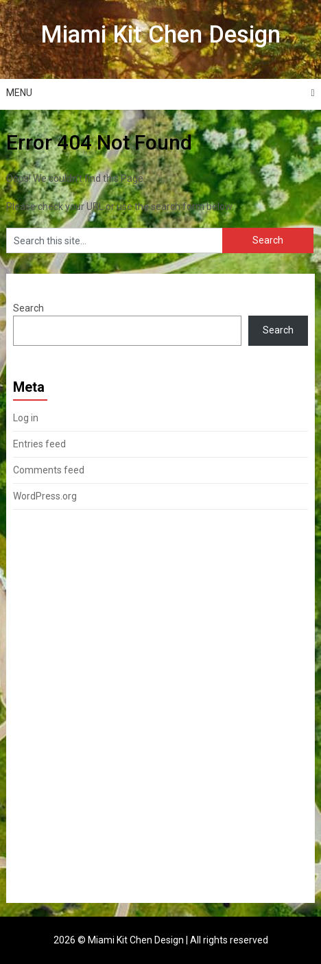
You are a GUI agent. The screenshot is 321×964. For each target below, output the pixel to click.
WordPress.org (45, 496)
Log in (25, 417)
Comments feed (48, 470)
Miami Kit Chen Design (160, 35)
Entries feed (39, 443)
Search (28, 308)
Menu (19, 92)
